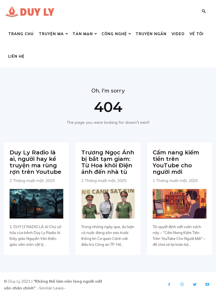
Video (178, 34)
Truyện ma (53, 34)
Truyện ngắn (151, 34)
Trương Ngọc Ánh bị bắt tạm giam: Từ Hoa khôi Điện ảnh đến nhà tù (107, 162)
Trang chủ (21, 34)
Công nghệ (116, 34)
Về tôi (197, 34)
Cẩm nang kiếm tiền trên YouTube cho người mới (176, 162)
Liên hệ (16, 56)
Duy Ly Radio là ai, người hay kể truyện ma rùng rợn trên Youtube (35, 162)
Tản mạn (85, 34)
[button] (203, 11)
